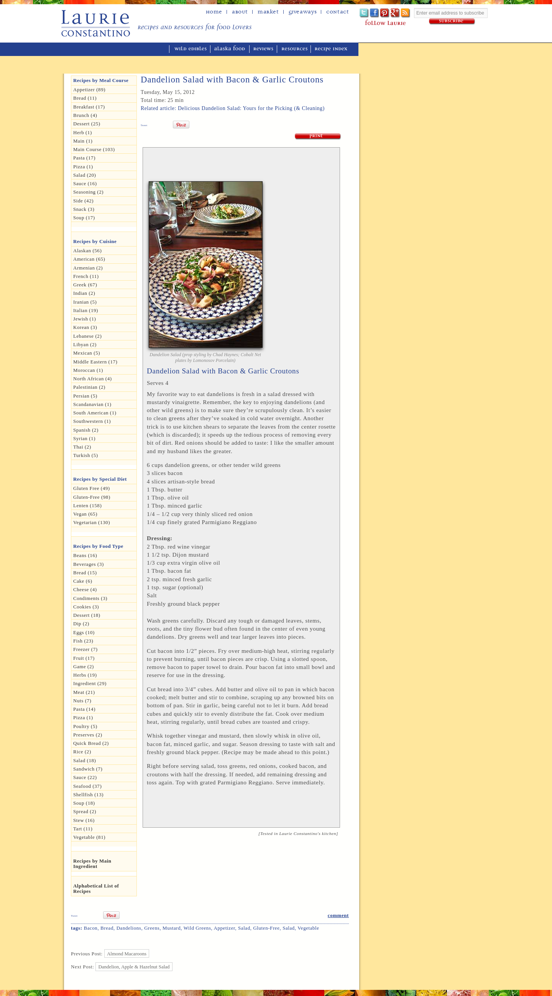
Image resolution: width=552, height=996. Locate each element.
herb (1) (82, 132)
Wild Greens (197, 928)
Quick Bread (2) (91, 743)
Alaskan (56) (87, 250)
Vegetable (308, 928)
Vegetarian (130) (91, 522)
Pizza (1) (83, 166)
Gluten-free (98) (91, 497)
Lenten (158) (87, 505)
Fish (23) (83, 641)
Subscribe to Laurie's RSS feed (406, 13)
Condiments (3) (90, 598)
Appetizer (224, 928)
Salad (244, 928)
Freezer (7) (85, 649)
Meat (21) (84, 692)
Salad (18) (84, 760)
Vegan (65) (85, 514)
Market (268, 12)
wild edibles (190, 49)
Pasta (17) (84, 158)
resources (294, 49)
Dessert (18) (86, 615)
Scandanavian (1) (92, 404)
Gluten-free (266, 928)
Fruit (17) (84, 658)
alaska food (230, 49)
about (240, 12)
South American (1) (95, 413)
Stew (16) (84, 820)
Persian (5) (85, 396)
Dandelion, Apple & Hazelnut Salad (134, 967)
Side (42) (83, 201)
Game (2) (83, 666)
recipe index (332, 49)
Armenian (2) (88, 268)
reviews (263, 49)
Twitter (364, 13)
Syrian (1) (84, 438)
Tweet (144, 125)
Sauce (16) (85, 183)
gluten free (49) (91, 488)
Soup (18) (84, 803)
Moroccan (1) (88, 370)
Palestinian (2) (89, 387)
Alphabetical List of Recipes (96, 888)
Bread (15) (85, 572)
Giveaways (303, 12)
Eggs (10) (84, 632)
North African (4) (92, 378)
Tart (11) (82, 829)
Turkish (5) (85, 455)
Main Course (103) (94, 149)
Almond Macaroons (126, 954)
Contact (337, 12)
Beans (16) (85, 555)
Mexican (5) (86, 353)
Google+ (395, 13)
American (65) (89, 259)
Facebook (375, 13)
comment (338, 915)
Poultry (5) (85, 726)
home (214, 12)
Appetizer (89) (89, 89)
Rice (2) (82, 751)
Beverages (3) (88, 564)
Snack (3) (83, 209)
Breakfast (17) (89, 107)
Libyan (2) (85, 344)
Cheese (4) (85, 589)
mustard (172, 928)
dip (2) (81, 623)
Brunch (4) (85, 115)
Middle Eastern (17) (95, 362)
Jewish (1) (84, 319)
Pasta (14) (84, 709)
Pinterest (385, 13)
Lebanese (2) (87, 336)
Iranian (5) (85, 302)
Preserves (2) (87, 735)
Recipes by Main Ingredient (92, 863)
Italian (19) (85, 310)
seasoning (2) (88, 192)
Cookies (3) (86, 607)
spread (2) (84, 811)
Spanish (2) (86, 430)
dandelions (129, 928)
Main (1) (82, 141)
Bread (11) (85, 98)
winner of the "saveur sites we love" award (389, 48)
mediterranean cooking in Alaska (119, 49)
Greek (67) (85, 285)
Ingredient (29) (90, 683)
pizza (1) (83, 717)
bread (106, 928)
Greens (151, 928)
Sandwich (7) (87, 769)
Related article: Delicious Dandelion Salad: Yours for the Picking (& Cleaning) (233, 108)
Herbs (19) (85, 675)
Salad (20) (84, 175)
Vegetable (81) (89, 837)
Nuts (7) (82, 700)
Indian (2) (84, 293)
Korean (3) (85, 327)
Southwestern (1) (92, 421)
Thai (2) (82, 447)
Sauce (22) (85, 777)
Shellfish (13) (88, 794)
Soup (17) (84, 217)
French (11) (86, 276)
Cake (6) (82, 581)
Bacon (90, 928)
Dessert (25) (86, 124)
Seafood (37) (87, 786)
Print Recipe (318, 136)
